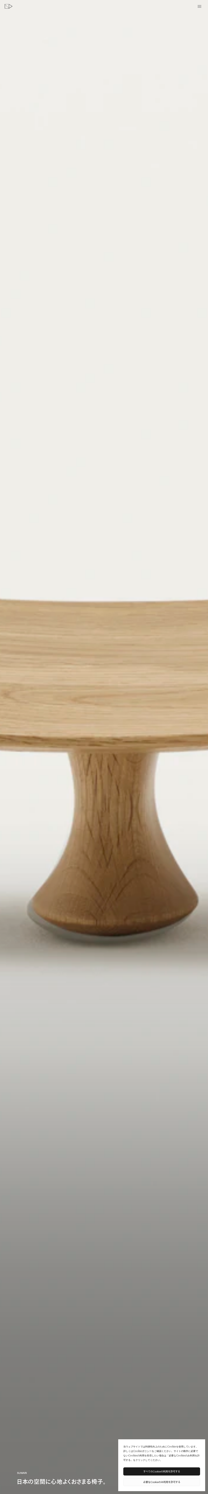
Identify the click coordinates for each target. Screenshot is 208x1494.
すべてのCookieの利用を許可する (161, 1471)
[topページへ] (9, 6)
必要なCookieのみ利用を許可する (161, 1482)
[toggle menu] (199, 6)
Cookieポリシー (142, 1451)
